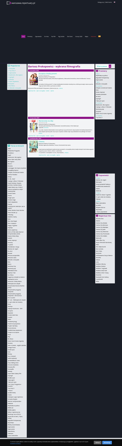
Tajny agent (11, 380)
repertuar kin (31, 91)
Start (23, 36)
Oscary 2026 (78, 36)
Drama (10, 195)
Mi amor (98, 96)
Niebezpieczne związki (14, 283)
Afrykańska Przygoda (14, 151)
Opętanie (10, 313)
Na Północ (12, 86)
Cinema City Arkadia (101, 223)
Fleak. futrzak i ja (12, 212)
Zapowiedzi (38, 36)
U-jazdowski (99, 279)
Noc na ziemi (11, 298)
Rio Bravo (10, 339)
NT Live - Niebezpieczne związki (17, 300)
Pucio (9, 334)
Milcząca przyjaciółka (13, 255)
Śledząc (10, 354)
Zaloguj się (101, 2)
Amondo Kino (100, 218)
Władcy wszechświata (14, 425)
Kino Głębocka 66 (101, 247)
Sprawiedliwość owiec (14, 360)
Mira (9, 262)
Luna (97, 262)
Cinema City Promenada (102, 234)
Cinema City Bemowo (102, 225)
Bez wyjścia (11, 161)
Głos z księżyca (12, 223)
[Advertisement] (61, 50)
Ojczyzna (98, 111)
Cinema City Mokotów (102, 231)
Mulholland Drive (12, 270)
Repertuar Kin (105, 216)
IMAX (97, 244)
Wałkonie (10, 403)
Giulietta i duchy (12, 217)
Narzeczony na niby (46, 121)
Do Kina (46, 36)
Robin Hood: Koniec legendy (104, 113)
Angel (9, 155)
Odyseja (98, 199)
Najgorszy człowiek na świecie (16, 277)
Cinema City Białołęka (102, 227)
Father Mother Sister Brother (16, 210)
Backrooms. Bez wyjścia (102, 105)
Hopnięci (10, 227)
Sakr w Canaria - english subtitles (17, 345)
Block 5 (10, 164)
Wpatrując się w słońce (14, 414)
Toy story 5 (99, 117)
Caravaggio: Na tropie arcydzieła (17, 168)
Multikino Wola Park (101, 270)
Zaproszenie (99, 80)
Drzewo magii (12, 200)
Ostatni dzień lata (13, 315)
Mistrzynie (99, 182)
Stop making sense (13, 363)
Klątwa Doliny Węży (13, 236)
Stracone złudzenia (13, 365)
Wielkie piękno (12, 410)
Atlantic (98, 221)
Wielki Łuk (10, 408)
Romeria (10, 343)
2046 (9, 148)
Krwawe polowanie (101, 94)
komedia (46, 127)
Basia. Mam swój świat (14, 159)
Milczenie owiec (12, 257)
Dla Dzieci (70, 36)
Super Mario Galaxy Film (14, 373)
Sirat (9, 352)
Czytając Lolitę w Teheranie (103, 107)
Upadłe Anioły (12, 392)
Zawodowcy (11, 431)
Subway (10, 371)
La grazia (10, 244)
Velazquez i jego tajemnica (15, 397)
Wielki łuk (98, 191)
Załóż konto (108, 2)
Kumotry (10, 242)
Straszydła (12, 68)
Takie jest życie (100, 101)
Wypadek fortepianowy (102, 78)
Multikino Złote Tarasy (102, 273)
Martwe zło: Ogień (101, 180)
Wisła (97, 281)
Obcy (9, 304)
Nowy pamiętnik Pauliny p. (103, 184)
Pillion (9, 319)
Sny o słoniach (12, 356)
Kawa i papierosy (12, 230)
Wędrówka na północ (102, 75)
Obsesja (11, 79)
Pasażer (10, 317)
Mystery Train (12, 273)
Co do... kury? (11, 179)
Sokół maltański (12, 358)
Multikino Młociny (101, 264)
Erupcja (10, 204)
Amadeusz (11, 153)
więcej (61, 88)
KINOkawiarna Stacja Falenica (104, 255)
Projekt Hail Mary (12, 326)
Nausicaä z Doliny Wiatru (15, 281)
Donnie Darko (12, 193)
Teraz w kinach (17, 146)
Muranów (98, 275)
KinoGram (98, 253)
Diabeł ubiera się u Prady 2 (15, 187)
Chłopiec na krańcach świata (104, 88)
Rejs (9, 336)
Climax (10, 177)
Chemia (41, 142)
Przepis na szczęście (13, 332)
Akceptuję (107, 442)
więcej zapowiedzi (102, 212)
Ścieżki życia (11, 349)
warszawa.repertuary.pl (23, 2)
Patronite (93, 36)
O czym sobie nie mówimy (103, 197)
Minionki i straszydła (101, 84)
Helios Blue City (100, 240)
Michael (10, 253)
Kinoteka (98, 257)
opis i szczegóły (40, 91)
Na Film (53, 36)
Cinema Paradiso (12, 174)
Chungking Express (13, 170)
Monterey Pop (12, 266)
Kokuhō (10, 238)
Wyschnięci (99, 209)
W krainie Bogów (12, 399)
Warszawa (102, 66)
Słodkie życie (11, 378)
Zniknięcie (10, 433)
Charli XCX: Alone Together (103, 195)
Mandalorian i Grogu (13, 247)
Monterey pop (100, 109)
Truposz (10, 390)
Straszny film (11, 367)
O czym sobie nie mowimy (15, 302)
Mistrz (9, 264)
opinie (52, 91)
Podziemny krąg (12, 321)
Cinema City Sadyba (101, 236)
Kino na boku (99, 249)
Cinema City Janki (100, 229)
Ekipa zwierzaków (101, 203)
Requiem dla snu (100, 207)
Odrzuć (97, 442)
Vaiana (98, 188)
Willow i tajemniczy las (14, 412)
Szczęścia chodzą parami (48, 74)
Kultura (98, 260)
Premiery (29, 36)
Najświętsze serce (13, 279)
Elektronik (98, 238)
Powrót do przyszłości (14, 324)
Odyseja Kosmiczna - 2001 (15, 308)
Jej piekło (98, 205)
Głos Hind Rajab (12, 221)
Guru (97, 90)
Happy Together (12, 225)
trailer (47, 91)
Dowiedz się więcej (15, 443)
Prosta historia (12, 328)
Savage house (12, 347)
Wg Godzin (61, 36)
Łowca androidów (13, 435)
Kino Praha (99, 251)
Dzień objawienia (14, 81)
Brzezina (10, 166)
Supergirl (98, 98)
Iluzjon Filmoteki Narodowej (104, 242)
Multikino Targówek (101, 268)
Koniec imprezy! (100, 92)
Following (10, 215)
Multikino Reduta (100, 266)
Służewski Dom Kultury (102, 277)
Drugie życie (11, 198)
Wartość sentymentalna (14, 401)
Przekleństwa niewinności (103, 186)
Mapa (86, 36)
